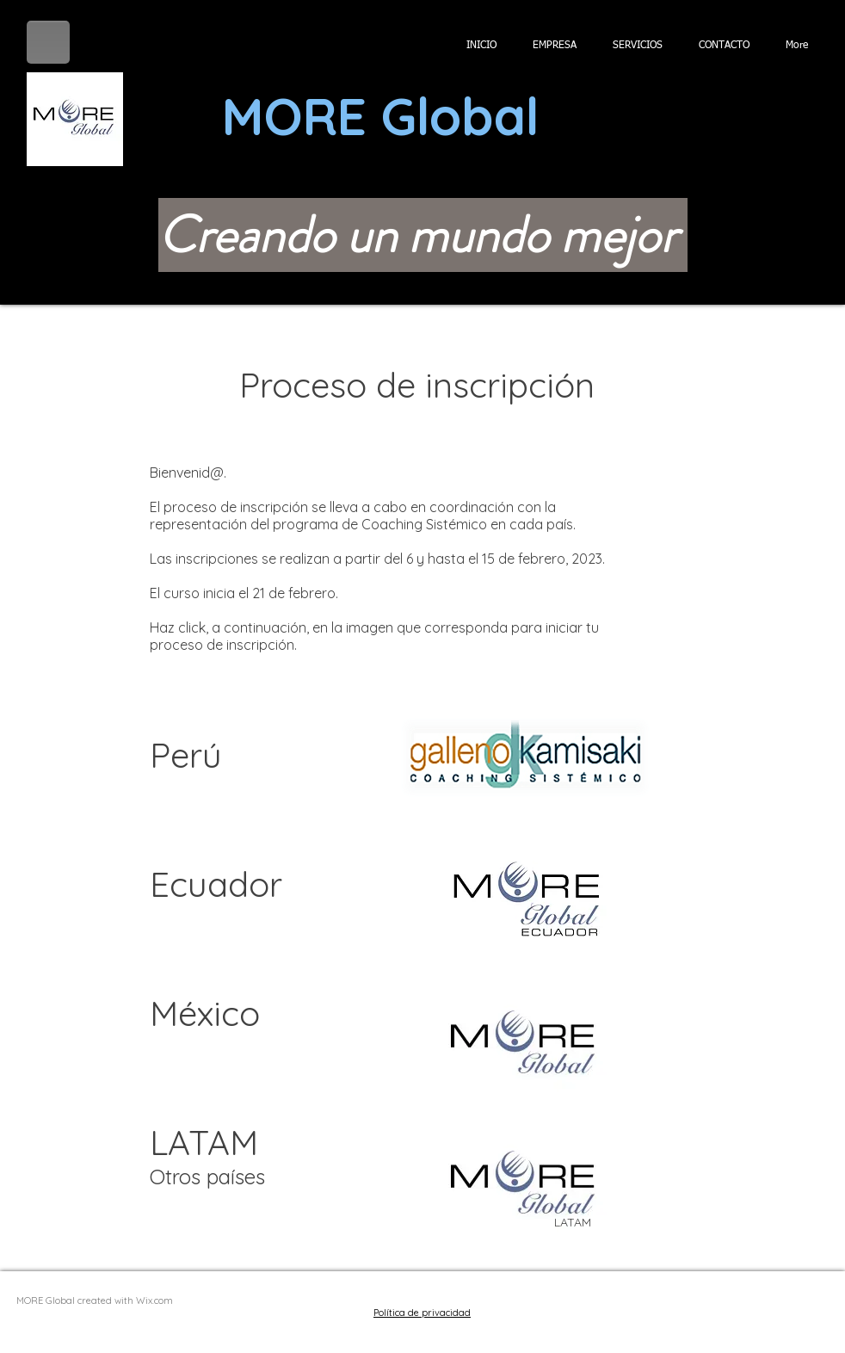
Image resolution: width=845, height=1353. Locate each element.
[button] (829, 119)
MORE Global (381, 115)
